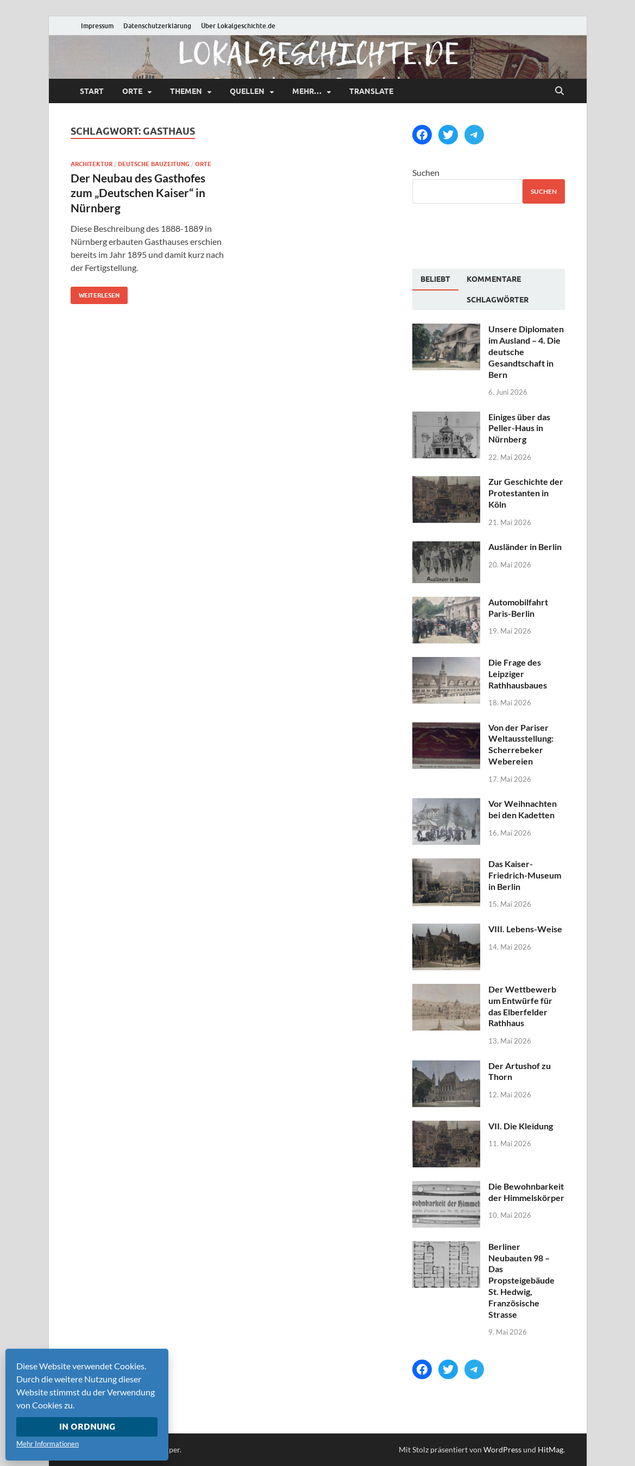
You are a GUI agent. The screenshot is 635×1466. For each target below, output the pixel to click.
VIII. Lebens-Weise (525, 929)
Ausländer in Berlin (525, 546)
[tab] (435, 279)
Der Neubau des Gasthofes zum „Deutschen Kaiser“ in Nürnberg (138, 192)
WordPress (502, 1449)
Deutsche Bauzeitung (154, 164)
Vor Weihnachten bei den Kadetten (522, 809)
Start (92, 91)
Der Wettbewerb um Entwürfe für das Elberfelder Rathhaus (522, 1006)
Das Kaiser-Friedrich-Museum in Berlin (524, 875)
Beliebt (435, 279)
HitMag (550, 1449)
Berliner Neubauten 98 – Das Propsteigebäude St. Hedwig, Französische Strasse (521, 1280)
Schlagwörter (498, 299)
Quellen (247, 91)
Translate (371, 91)
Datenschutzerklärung (157, 26)
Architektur (91, 164)
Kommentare (494, 279)
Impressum (97, 26)
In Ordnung (87, 1426)
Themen (186, 91)
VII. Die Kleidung (520, 1126)
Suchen (425, 172)
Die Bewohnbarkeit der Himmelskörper (526, 1192)
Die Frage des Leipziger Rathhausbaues (517, 673)
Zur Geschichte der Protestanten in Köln (525, 492)
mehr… (307, 91)
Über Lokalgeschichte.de (238, 26)
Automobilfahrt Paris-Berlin (518, 607)
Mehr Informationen (47, 1443)
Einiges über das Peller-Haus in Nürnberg (519, 428)
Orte (132, 91)
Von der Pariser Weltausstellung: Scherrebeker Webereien (521, 744)
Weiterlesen (95, 293)
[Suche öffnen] (559, 91)
